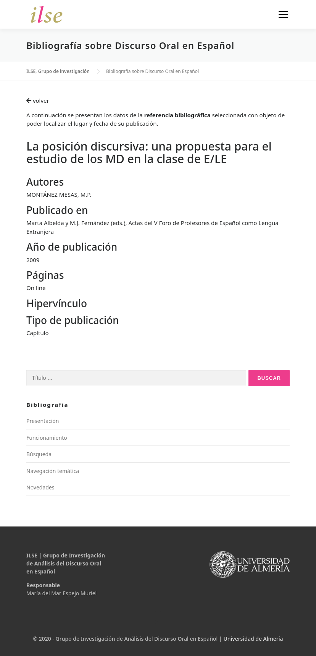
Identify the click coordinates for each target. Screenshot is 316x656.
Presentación (42, 420)
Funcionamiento (46, 437)
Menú (283, 14)
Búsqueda (39, 454)
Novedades (40, 487)
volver (37, 100)
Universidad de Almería (253, 638)
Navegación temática (52, 471)
